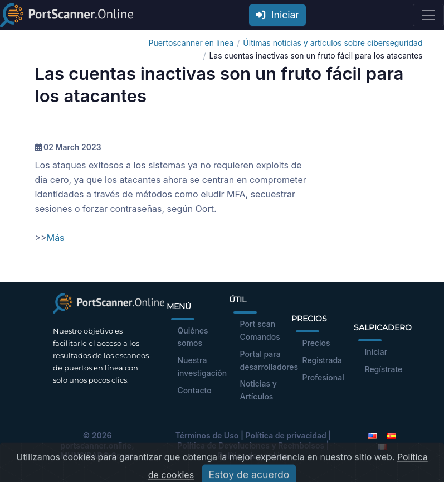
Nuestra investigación (202, 366)
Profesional (323, 377)
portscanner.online (95, 445)
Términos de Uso (207, 435)
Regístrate (384, 369)
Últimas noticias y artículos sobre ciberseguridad (332, 42)
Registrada (322, 360)
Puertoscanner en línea (191, 42)
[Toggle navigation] (428, 15)
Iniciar (277, 15)
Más (56, 237)
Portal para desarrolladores (269, 360)
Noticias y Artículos (258, 390)
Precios (316, 343)
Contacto (195, 390)
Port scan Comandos (260, 330)
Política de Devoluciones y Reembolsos (250, 445)
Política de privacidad (285, 435)
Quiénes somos (193, 337)
